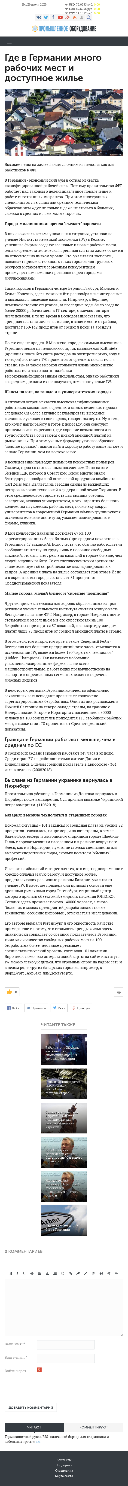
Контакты (64, 1460)
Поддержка (64, 1465)
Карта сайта (64, 1476)
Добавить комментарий (31, 1408)
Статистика (64, 1470)
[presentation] (40, 1390)
